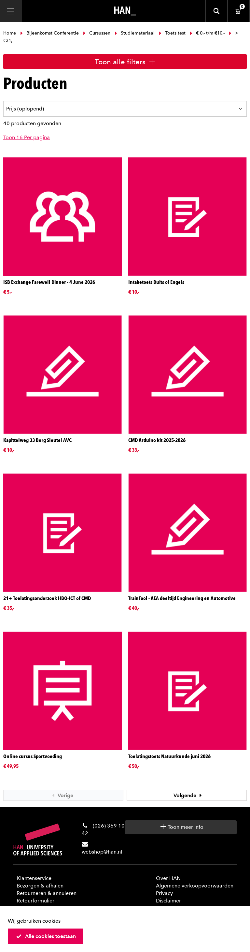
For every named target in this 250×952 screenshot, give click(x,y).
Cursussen (97, 33)
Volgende (188, 795)
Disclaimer (168, 901)
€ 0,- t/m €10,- (207, 33)
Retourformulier (35, 901)
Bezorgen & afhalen (40, 886)
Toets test (172, 33)
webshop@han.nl (102, 852)
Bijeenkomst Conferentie (49, 33)
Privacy (164, 893)
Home (10, 33)
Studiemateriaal (134, 33)
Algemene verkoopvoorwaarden (194, 886)
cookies (51, 921)
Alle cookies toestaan (46, 936)
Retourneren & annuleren (46, 893)
